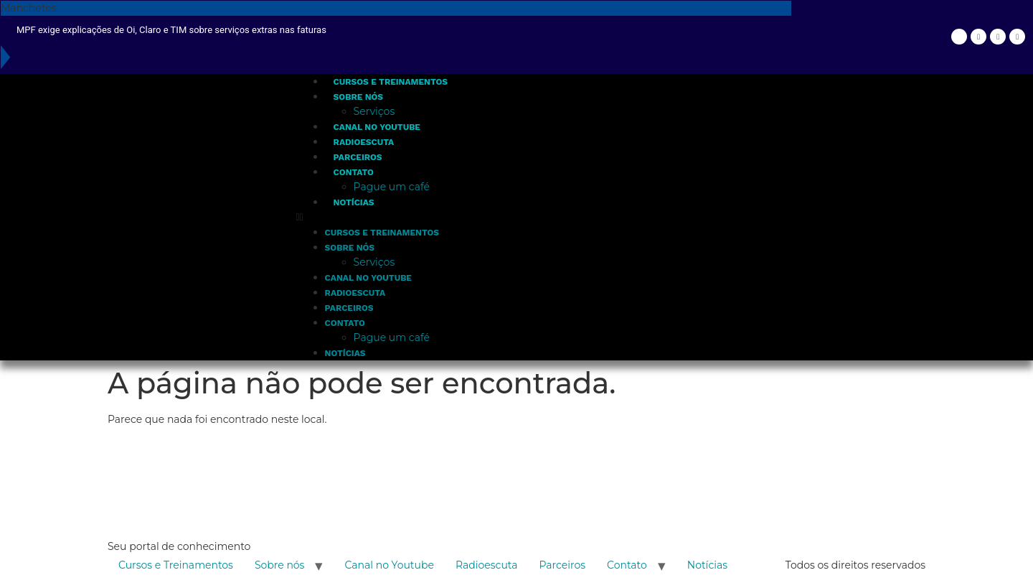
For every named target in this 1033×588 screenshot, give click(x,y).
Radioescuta (364, 142)
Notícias (354, 202)
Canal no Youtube (377, 127)
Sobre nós (358, 97)
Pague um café (392, 186)
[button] (542, 217)
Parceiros (358, 157)
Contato (354, 172)
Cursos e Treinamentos (391, 82)
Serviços (374, 111)
